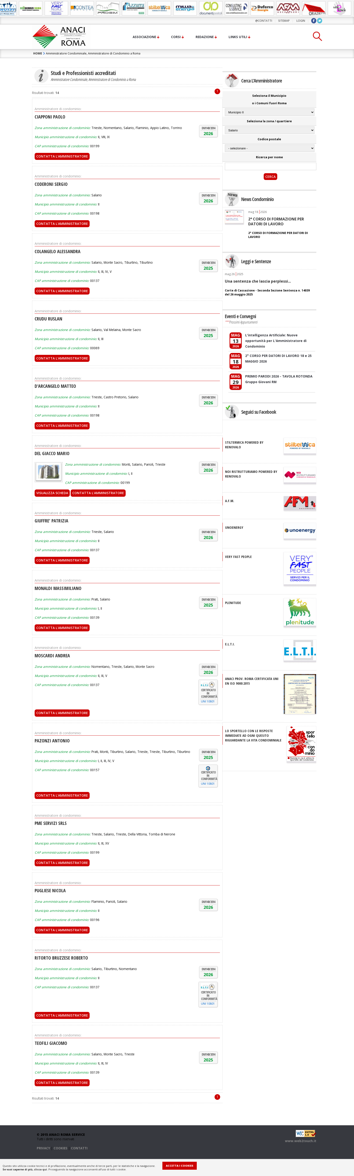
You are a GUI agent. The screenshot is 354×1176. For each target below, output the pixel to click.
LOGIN (300, 21)
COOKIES (60, 1148)
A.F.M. (229, 500)
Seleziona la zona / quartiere (269, 121)
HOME (37, 53)
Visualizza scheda (52, 493)
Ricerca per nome (269, 157)
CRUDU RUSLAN (48, 319)
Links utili (238, 37)
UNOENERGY (234, 527)
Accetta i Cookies (179, 1165)
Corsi (176, 37)
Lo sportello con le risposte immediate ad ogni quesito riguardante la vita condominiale (253, 735)
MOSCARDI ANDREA (52, 655)
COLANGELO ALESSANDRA (57, 251)
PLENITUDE (233, 602)
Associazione (144, 37)
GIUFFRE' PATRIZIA (51, 521)
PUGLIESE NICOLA (50, 890)
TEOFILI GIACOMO (51, 1043)
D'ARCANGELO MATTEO (55, 386)
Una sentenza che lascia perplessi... (258, 281)
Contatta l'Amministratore (62, 156)
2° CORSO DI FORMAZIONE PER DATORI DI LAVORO (276, 221)
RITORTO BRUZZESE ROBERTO (61, 958)
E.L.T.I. (230, 644)
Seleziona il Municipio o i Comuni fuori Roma (269, 99)
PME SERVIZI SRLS (51, 823)
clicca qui (40, 1169)
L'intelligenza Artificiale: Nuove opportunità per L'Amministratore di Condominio (276, 341)
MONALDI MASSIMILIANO (58, 588)
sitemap (284, 21)
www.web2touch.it (300, 1141)
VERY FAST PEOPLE (238, 556)
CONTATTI (79, 1148)
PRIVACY (43, 1148)
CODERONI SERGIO (51, 184)
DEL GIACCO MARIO (52, 453)
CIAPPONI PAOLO (50, 117)
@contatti (263, 21)
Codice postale (269, 139)
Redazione (205, 37)
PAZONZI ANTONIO (52, 740)
